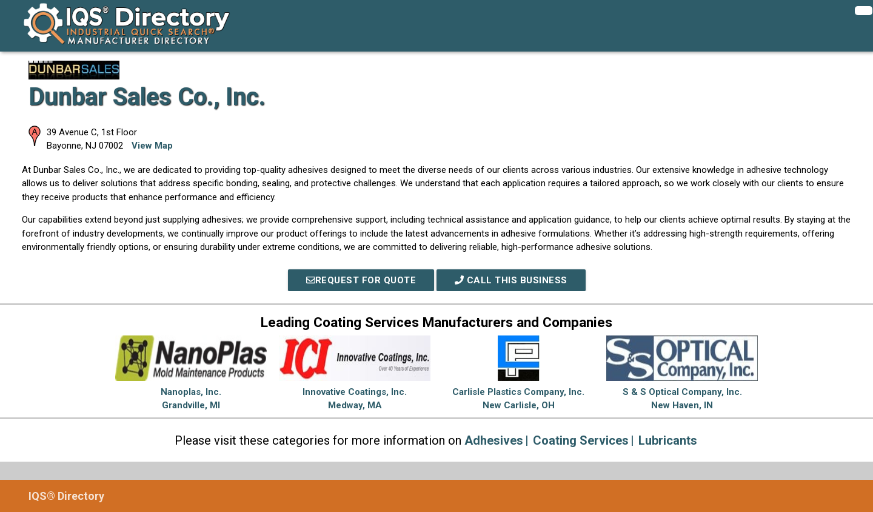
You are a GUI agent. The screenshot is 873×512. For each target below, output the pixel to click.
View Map (152, 145)
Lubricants (667, 440)
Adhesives (493, 440)
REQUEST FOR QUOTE (361, 280)
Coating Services (581, 440)
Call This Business (511, 280)
